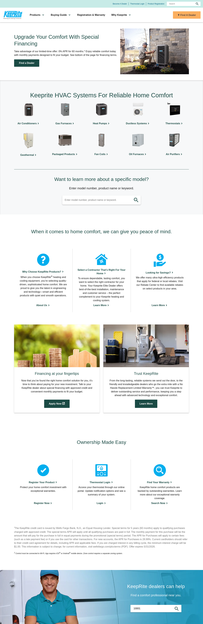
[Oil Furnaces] (138, 145)
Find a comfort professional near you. (156, 595)
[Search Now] (160, 484)
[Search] (184, 4)
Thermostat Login (137, 4)
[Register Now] (43, 484)
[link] (12, 15)
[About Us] (43, 280)
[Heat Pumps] (101, 114)
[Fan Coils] (101, 145)
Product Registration (156, 4)
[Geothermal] (28, 145)
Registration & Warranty (91, 15)
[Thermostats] (174, 114)
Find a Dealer (26, 63)
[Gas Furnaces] (65, 114)
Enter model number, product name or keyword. (101, 188)
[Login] (101, 484)
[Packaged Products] (65, 145)
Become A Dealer (120, 4)
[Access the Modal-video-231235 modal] (146, 368)
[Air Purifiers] (174, 145)
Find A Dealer (188, 15)
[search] (197, 4)
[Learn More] (101, 280)
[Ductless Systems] (138, 114)
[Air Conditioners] (28, 114)
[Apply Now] (57, 368)
